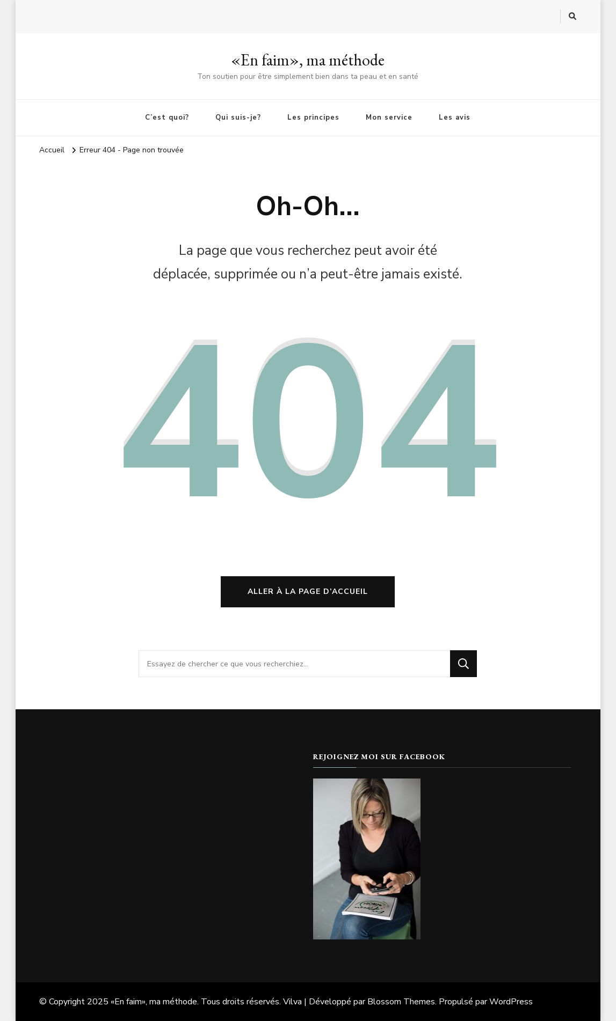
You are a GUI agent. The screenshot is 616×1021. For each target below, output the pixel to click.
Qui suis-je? (238, 117)
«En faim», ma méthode (308, 59)
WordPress (511, 1002)
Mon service (389, 117)
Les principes (313, 117)
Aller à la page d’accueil (308, 591)
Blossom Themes (401, 1002)
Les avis (454, 117)
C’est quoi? (167, 117)
